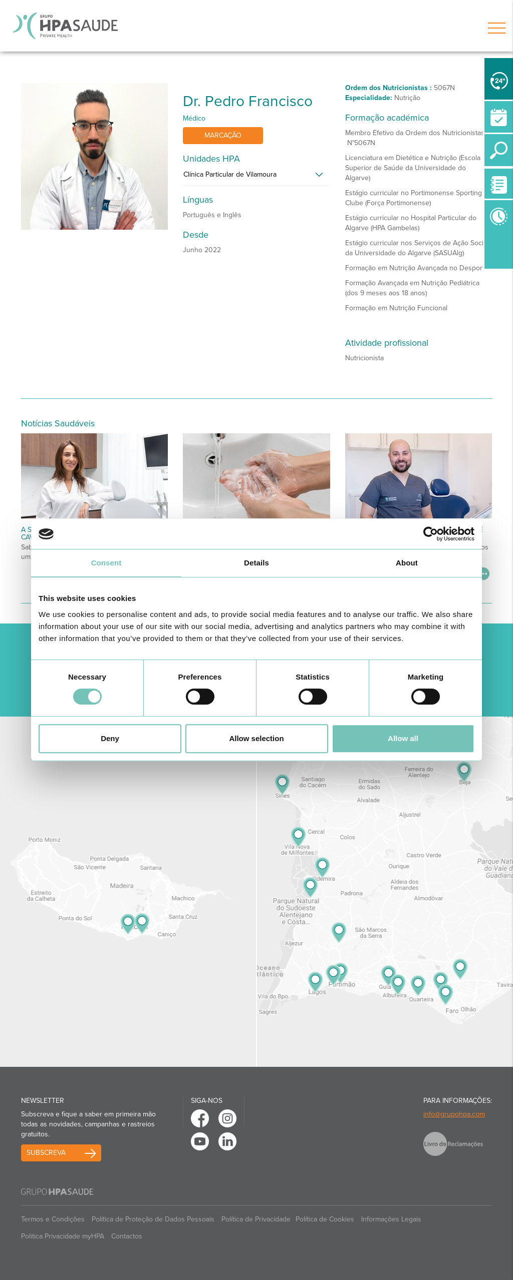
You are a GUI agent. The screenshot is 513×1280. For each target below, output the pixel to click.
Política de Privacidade (256, 1219)
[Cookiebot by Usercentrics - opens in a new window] (430, 533)
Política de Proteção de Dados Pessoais (153, 1219)
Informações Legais (391, 1219)
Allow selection (256, 738)
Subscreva (46, 1152)
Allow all (403, 738)
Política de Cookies (325, 1219)
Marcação (222, 135)
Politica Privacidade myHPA (62, 1236)
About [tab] (407, 562)
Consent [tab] (106, 562)
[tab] (256, 177)
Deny (110, 738)
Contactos (126, 1236)
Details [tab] (256, 562)
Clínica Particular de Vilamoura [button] (230, 174)
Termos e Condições (53, 1219)
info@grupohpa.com (454, 1114)
